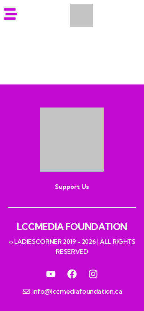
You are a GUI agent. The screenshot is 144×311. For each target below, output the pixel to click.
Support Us (72, 186)
